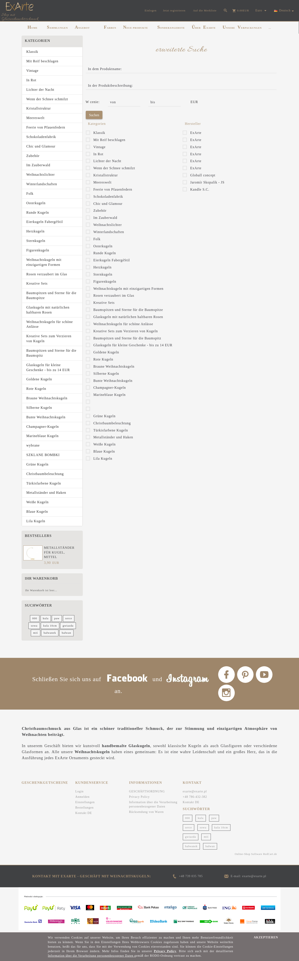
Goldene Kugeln (39, 379)
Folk (29, 193)
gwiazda (68, 625)
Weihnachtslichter (40, 174)
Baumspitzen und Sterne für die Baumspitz (51, 353)
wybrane (33, 445)
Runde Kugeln (37, 212)
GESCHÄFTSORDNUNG (147, 793)
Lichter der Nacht (40, 89)
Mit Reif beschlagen (42, 61)
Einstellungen (85, 803)
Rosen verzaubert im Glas (46, 274)
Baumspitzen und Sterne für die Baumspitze (51, 295)
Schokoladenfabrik (41, 137)
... (270, 28)
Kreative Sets (37, 283)
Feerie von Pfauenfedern (45, 127)
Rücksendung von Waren (146, 813)
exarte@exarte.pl (195, 793)
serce (68, 618)
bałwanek (50, 632)
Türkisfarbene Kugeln (43, 483)
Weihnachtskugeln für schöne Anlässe (49, 324)
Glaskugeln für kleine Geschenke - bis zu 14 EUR (48, 367)
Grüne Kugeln (37, 464)
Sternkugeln (35, 241)
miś (35, 632)
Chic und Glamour (40, 146)
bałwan (66, 632)
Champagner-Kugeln (42, 426)
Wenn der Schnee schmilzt (47, 99)
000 (34, 618)
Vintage (32, 70)
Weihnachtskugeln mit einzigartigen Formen (43, 262)
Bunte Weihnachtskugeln (46, 417)
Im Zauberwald (38, 165)
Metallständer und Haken (46, 492)
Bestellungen (84, 809)
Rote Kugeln (36, 388)
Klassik (32, 51)
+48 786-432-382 (195, 798)
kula (46, 618)
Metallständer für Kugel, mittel (59, 552)
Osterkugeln (35, 203)
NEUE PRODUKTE (135, 27)
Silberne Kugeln (39, 407)
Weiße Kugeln (37, 502)
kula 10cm (50, 625)
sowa (34, 625)
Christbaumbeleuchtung (45, 474)
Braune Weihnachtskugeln (46, 398)
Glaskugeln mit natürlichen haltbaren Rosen (47, 310)
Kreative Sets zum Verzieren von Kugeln (48, 338)
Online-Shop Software (248, 855)
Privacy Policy (139, 798)
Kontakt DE (83, 814)
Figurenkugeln (37, 250)
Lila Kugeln (35, 521)
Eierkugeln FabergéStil (44, 222)
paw (56, 618)
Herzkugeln (35, 231)
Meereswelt (35, 118)
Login (79, 793)
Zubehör (32, 156)
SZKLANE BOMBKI (43, 455)
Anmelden (82, 798)
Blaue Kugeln (37, 511)
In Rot (31, 80)
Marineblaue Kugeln (42, 436)
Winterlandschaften (41, 184)
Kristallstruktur (38, 108)
